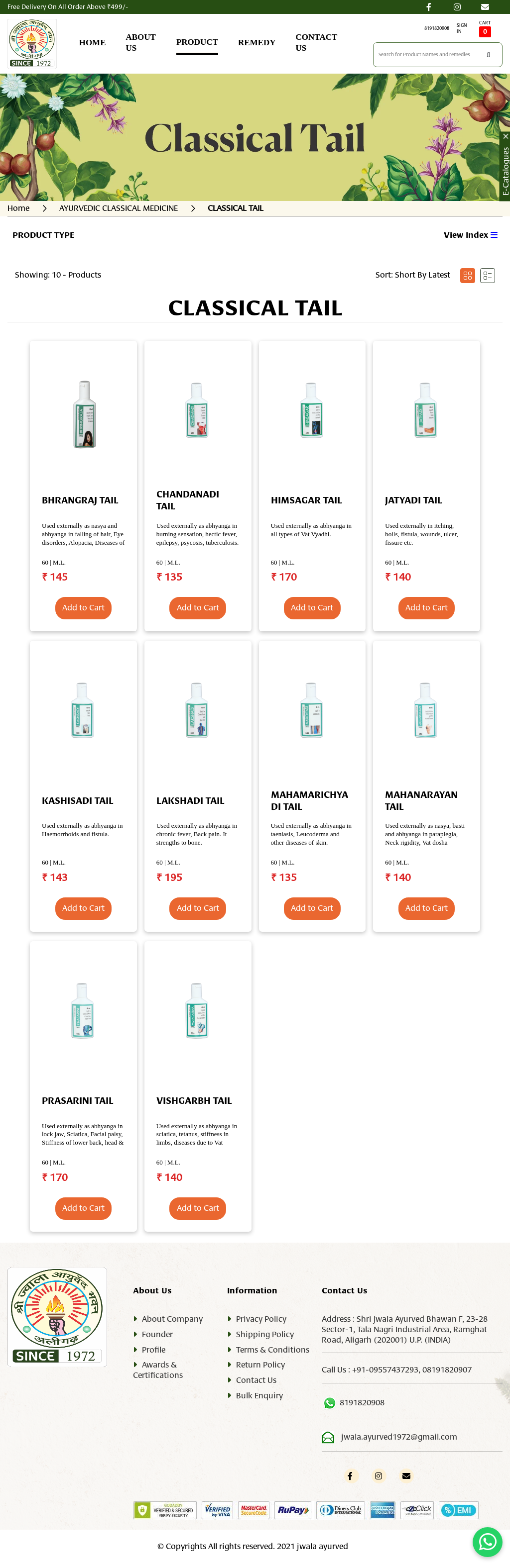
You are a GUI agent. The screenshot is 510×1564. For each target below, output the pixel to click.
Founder (157, 1334)
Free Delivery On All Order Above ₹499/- (67, 6)
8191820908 (436, 28)
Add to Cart (83, 607)
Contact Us (256, 1380)
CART (485, 28)
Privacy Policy (261, 1319)
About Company (172, 1319)
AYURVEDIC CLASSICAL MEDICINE (118, 208)
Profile (153, 1350)
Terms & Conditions (272, 1350)
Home (18, 208)
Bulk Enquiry (259, 1395)
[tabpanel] (255, 783)
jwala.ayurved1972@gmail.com (399, 1437)
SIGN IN (462, 28)
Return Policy (260, 1365)
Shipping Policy (265, 1334)
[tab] (467, 275)
